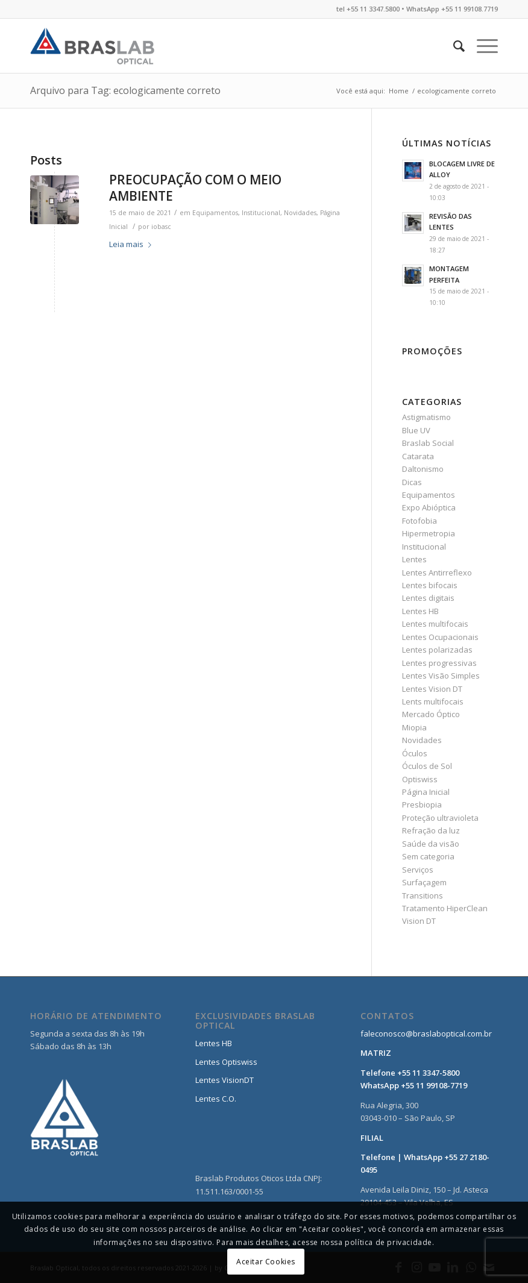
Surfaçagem (424, 882)
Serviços (417, 869)
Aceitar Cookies (265, 1261)
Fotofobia (419, 520)
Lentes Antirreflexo (437, 572)
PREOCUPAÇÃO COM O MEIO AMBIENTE (195, 187)
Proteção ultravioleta (440, 817)
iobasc (161, 226)
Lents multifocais (433, 701)
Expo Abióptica (429, 507)
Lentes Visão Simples (441, 675)
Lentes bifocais (429, 585)
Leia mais (132, 244)
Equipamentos (215, 213)
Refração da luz (431, 830)
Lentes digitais (428, 597)
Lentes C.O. (215, 1098)
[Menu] (481, 46)
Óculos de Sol (427, 766)
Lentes (414, 559)
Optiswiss (420, 779)
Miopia (414, 727)
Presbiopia (422, 804)
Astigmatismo (426, 417)
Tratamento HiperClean (445, 908)
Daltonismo (423, 468)
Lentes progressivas (439, 662)
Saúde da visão (430, 843)
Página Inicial (426, 791)
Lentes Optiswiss (226, 1061)
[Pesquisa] (453, 46)
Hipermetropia (428, 533)
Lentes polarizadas (437, 649)
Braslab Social (428, 443)
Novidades (300, 213)
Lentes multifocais (435, 623)
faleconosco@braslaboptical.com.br (426, 1033)
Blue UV (416, 430)
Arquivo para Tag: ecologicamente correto (125, 90)
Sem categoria (428, 856)
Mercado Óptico (431, 714)
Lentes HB (420, 611)
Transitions (422, 895)
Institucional (261, 213)
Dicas (412, 482)
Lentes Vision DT (432, 688)
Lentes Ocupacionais (440, 637)
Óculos (414, 753)
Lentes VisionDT (224, 1079)
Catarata (418, 456)
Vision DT (419, 920)
